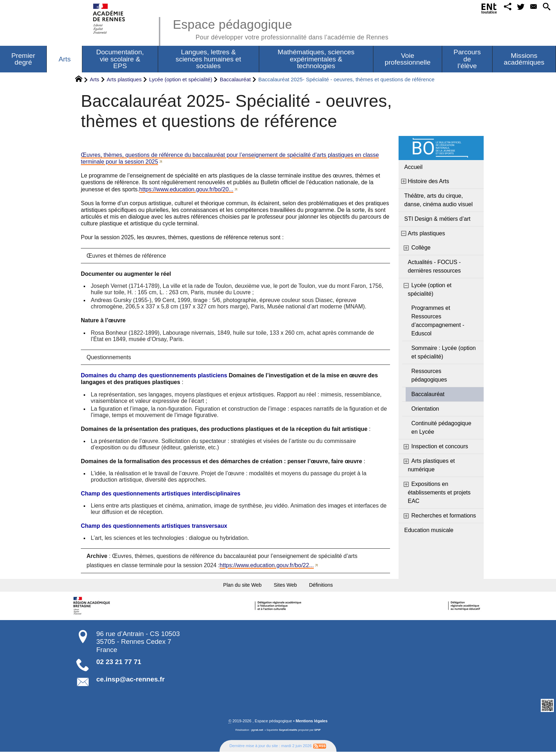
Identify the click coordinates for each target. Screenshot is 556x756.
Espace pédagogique (280, 28)
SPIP (317, 734)
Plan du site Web (231, 587)
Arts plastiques (124, 79)
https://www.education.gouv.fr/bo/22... (266, 565)
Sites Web (287, 587)
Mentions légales (312, 725)
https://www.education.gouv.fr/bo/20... (186, 189)
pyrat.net (257, 734)
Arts (94, 79)
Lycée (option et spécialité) (180, 79)
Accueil (413, 167)
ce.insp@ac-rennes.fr (130, 683)
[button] (499, 8)
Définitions (335, 587)
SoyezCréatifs (288, 734)
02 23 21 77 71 (118, 666)
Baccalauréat (235, 79)
